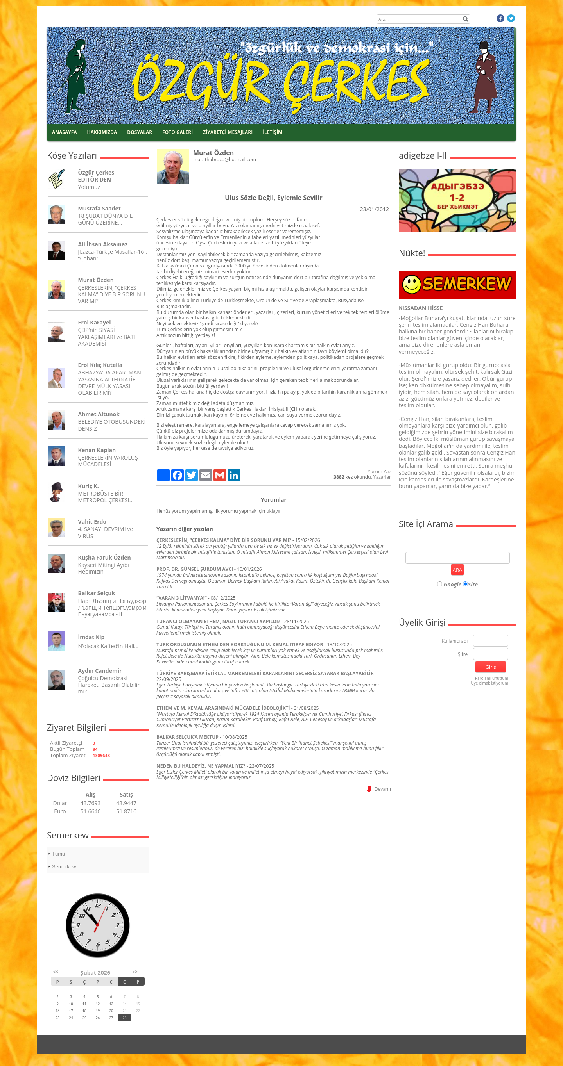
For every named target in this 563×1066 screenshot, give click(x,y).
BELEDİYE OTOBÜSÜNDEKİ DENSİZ (112, 425)
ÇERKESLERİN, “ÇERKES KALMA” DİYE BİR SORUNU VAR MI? (111, 294)
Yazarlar (382, 477)
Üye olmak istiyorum (489, 683)
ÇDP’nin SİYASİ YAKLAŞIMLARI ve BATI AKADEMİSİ (106, 336)
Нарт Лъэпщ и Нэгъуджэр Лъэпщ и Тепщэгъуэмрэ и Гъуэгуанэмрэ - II (112, 607)
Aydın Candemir (100, 670)
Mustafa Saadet (99, 208)
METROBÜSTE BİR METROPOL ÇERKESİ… (106, 497)
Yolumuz (89, 187)
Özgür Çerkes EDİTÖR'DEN (96, 176)
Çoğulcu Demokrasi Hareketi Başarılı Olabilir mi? (109, 684)
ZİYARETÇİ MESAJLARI (228, 132)
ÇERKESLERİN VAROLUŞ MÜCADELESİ (108, 461)
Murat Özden (96, 279)
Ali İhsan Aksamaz (103, 244)
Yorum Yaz (379, 471)
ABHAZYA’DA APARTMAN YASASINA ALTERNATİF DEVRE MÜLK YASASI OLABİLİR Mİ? (109, 382)
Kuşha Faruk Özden (104, 557)
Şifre (463, 655)
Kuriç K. (88, 486)
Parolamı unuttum (491, 678)
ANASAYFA (64, 132)
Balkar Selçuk (96, 593)
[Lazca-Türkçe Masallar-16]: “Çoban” (112, 255)
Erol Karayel (94, 322)
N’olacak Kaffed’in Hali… (108, 646)
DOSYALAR (139, 132)
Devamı (378, 789)
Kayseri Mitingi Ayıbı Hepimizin (103, 568)
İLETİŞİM (272, 132)
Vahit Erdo (92, 521)
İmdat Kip (91, 637)
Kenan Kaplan (97, 450)
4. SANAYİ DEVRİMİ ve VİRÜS (105, 532)
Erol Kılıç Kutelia (100, 365)
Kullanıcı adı (455, 641)
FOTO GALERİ (177, 132)
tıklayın (274, 511)
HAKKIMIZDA (102, 132)
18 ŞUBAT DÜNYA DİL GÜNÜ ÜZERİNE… (105, 219)
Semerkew (64, 867)
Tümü (58, 854)
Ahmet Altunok (99, 414)
